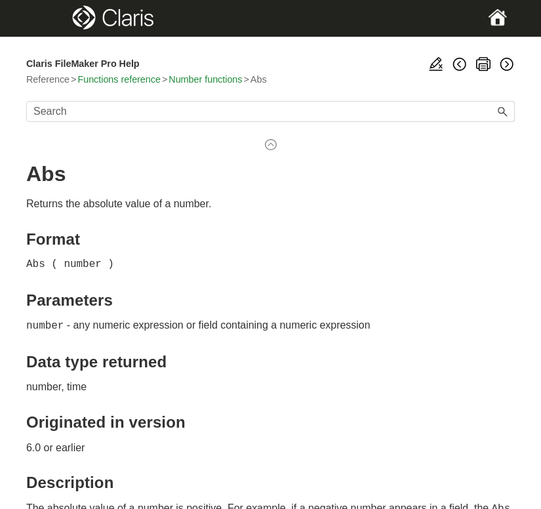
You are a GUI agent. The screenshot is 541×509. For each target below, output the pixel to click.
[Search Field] (270, 111)
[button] (503, 111)
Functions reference (118, 79)
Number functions (205, 79)
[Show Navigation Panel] (49, 18)
